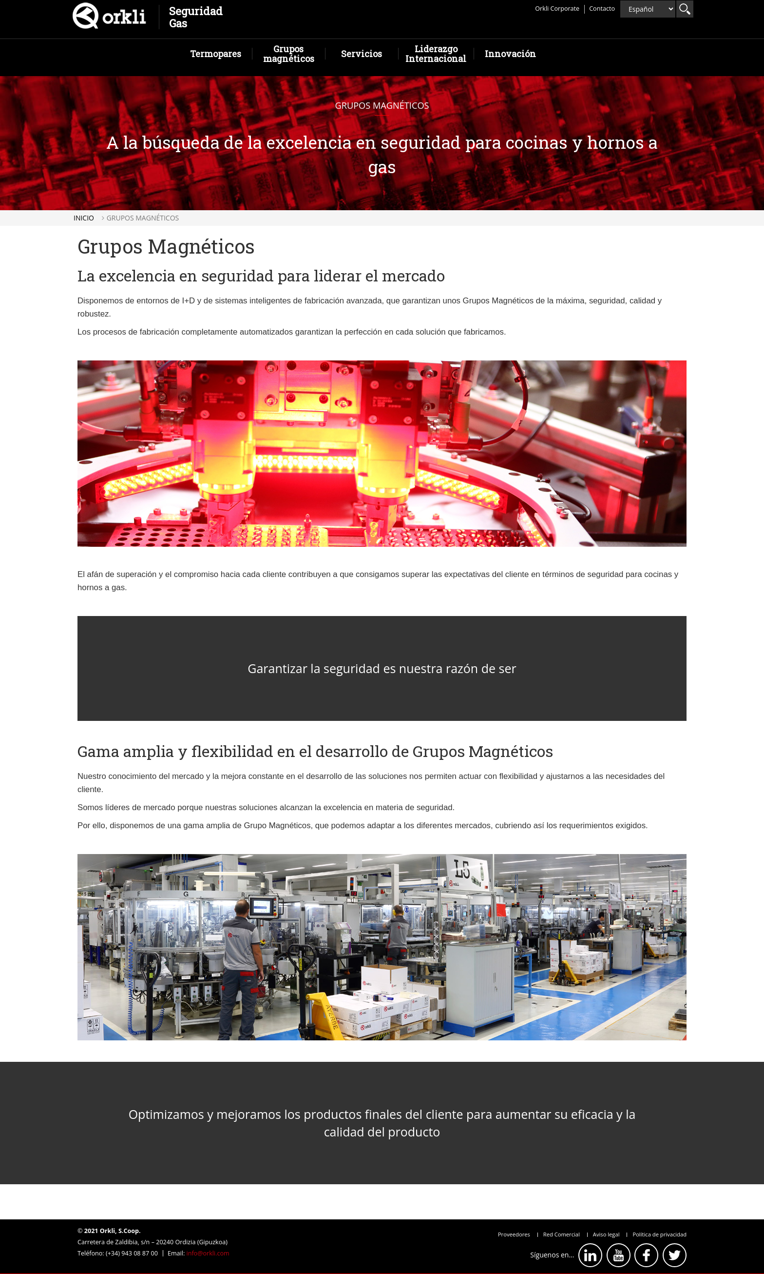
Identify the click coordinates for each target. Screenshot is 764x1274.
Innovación (510, 54)
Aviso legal (606, 1234)
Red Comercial (561, 1234)
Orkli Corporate (557, 8)
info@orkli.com (207, 1253)
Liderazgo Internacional (435, 53)
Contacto (602, 8)
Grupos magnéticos (288, 53)
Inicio (84, 217)
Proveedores (514, 1234)
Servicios (361, 54)
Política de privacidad (659, 1234)
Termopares (215, 54)
